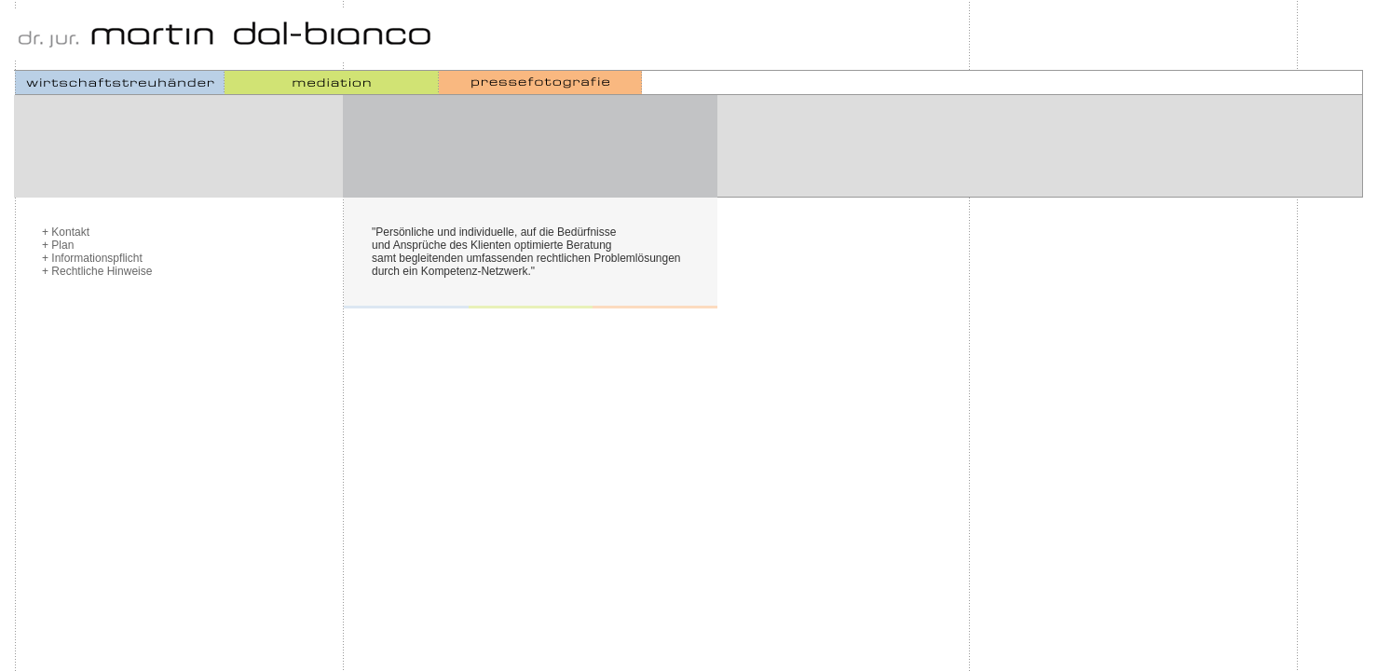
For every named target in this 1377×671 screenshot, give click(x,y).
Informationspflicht (96, 258)
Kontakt (70, 232)
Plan (62, 245)
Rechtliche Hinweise (101, 271)
